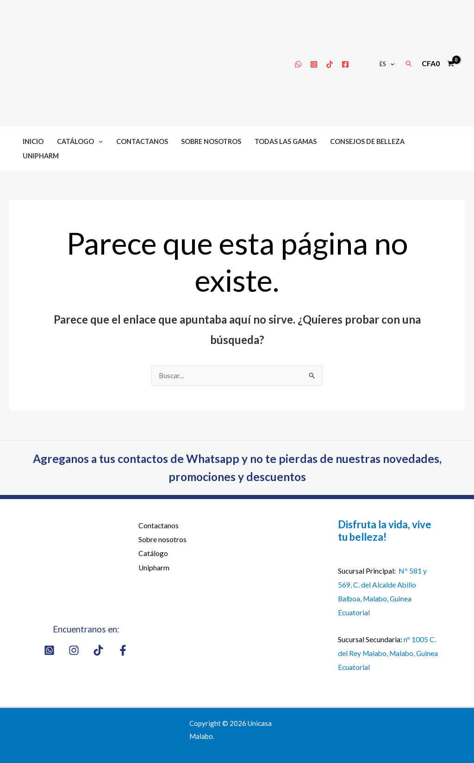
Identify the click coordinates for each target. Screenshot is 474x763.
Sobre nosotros (211, 141)
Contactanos (142, 141)
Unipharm (41, 156)
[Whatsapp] (298, 64)
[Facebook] (345, 64)
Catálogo (80, 141)
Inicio (33, 141)
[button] (390, 64)
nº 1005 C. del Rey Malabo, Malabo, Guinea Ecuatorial (387, 653)
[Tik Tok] (330, 64)
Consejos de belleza (367, 141)
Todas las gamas (286, 141)
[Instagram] (314, 64)
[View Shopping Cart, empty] (438, 63)
